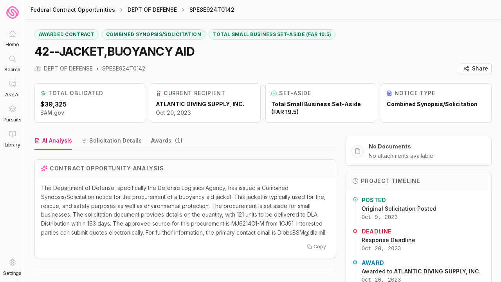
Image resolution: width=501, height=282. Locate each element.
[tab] (53, 141)
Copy (316, 246)
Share (475, 68)
